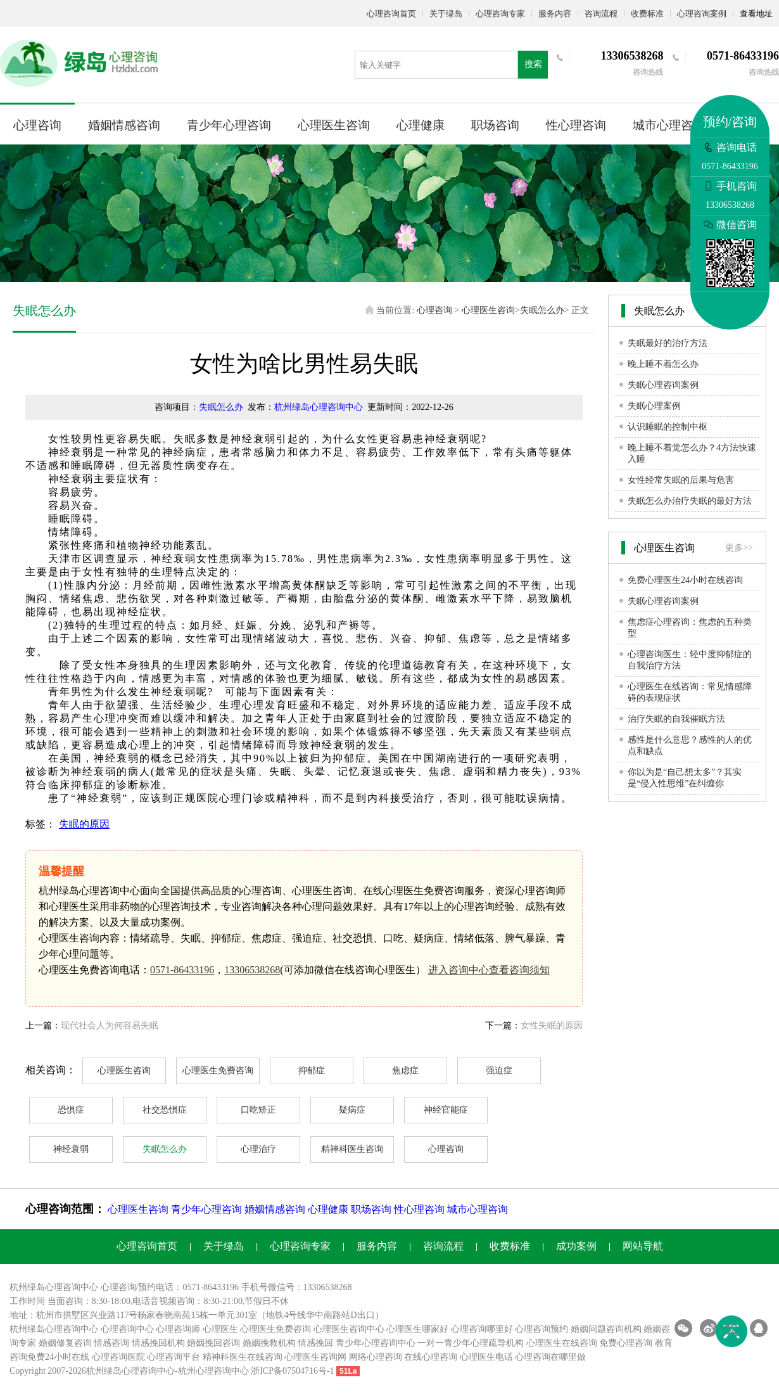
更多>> (739, 548)
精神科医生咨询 (352, 1149)
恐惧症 (71, 1110)
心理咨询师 (178, 1329)
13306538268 (252, 969)
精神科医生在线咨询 (242, 1357)
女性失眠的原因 (552, 1025)
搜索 (533, 64)
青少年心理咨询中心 (375, 1343)
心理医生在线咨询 (561, 1343)
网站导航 (643, 1246)
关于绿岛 (445, 13)
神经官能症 (446, 1110)
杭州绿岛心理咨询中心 (318, 407)
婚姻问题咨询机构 (606, 1329)
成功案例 (576, 1246)
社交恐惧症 (164, 1110)
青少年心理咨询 (229, 125)
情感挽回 (315, 1343)
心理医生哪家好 (417, 1329)
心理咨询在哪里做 (550, 1357)
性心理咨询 (576, 125)
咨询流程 (601, 13)
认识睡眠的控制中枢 (667, 427)
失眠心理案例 (654, 406)
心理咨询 (37, 125)
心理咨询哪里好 (482, 1329)
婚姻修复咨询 (65, 1343)
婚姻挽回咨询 (213, 1343)
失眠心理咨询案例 (663, 385)
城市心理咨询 (669, 125)
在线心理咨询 (430, 1357)
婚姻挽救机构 (269, 1343)
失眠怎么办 (542, 310)
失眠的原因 (84, 824)
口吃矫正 (258, 1110)
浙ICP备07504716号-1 (292, 1371)
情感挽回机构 (158, 1343)
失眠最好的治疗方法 (667, 343)
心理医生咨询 (334, 125)
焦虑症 (405, 1070)
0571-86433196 (182, 969)
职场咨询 (495, 125)
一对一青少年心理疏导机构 (470, 1343)
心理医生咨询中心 (349, 1329)
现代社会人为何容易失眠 (109, 1025)
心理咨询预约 (541, 1329)
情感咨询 (111, 1343)
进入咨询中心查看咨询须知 (489, 969)
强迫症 (499, 1070)
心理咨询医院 (118, 1357)
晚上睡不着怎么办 (663, 364)
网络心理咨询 (375, 1357)
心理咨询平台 (173, 1357)
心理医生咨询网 (315, 1357)
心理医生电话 (486, 1357)
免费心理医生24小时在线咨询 (685, 580)
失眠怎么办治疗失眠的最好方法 (690, 501)
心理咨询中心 (127, 1329)
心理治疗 (258, 1149)
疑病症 (352, 1110)
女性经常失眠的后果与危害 (681, 480)
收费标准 (647, 13)
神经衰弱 (71, 1149)
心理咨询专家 (500, 13)
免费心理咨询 (625, 1343)
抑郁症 (311, 1070)
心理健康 (420, 125)
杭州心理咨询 (204, 1371)
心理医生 (220, 1329)
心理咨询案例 (701, 13)
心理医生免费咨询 (217, 1070)
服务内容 (554, 13)
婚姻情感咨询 (124, 125)
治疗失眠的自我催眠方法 (676, 719)
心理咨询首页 (391, 13)
